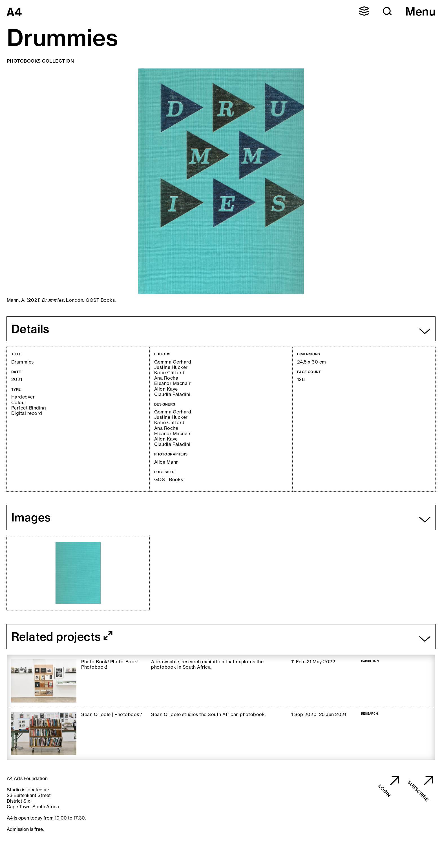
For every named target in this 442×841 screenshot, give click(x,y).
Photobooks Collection (40, 61)
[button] (364, 11)
